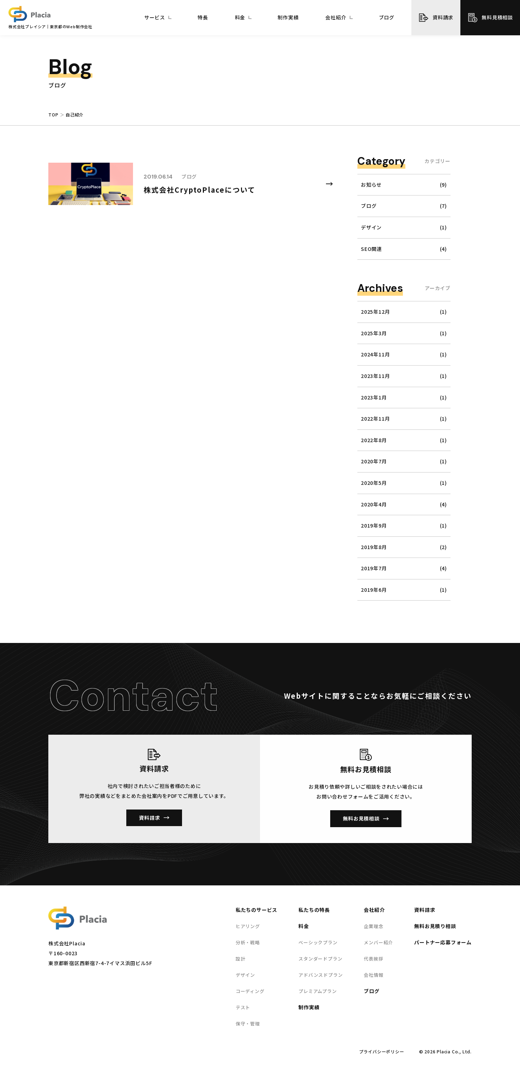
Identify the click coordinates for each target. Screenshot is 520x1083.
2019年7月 (374, 568)
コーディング (250, 991)
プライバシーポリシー (381, 1051)
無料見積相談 (497, 17)
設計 (241, 958)
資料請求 (443, 17)
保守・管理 (248, 1023)
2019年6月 (374, 589)
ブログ (386, 17)
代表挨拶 (373, 958)
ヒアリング (248, 926)
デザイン (245, 974)
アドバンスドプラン (320, 974)
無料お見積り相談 (435, 925)
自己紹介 (75, 115)
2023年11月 (375, 376)
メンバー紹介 (378, 942)
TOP (53, 115)
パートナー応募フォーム (443, 942)
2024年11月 (375, 354)
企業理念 (373, 926)
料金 (240, 17)
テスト (243, 1007)
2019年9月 (374, 525)
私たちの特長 (314, 909)
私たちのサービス (256, 909)
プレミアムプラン (317, 991)
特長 (203, 17)
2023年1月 (374, 397)
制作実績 (288, 17)
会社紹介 (335, 17)
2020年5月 (374, 483)
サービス (154, 17)
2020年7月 (374, 461)
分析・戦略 (248, 942)
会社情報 (373, 974)
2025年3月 (374, 333)
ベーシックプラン (317, 942)
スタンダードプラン (320, 958)
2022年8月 (374, 440)
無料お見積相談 (361, 818)
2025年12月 (375, 311)
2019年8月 (374, 547)
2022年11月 (375, 418)
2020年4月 (374, 504)
